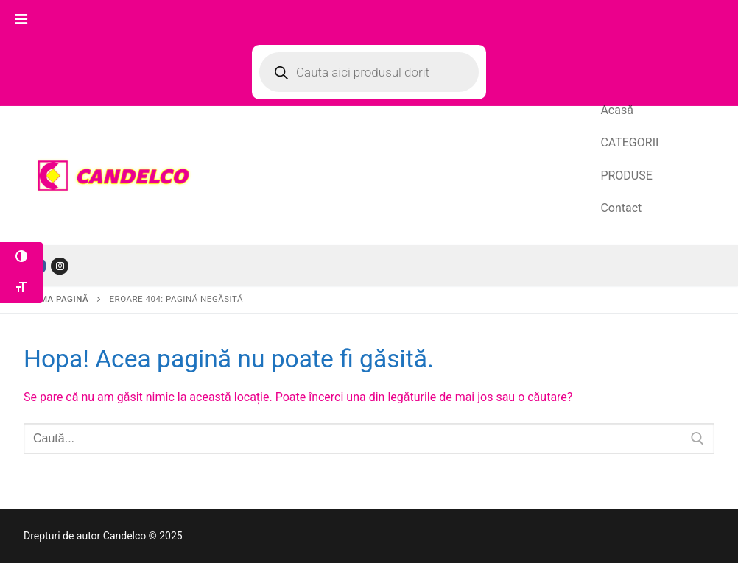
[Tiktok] (59, 266)
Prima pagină (57, 299)
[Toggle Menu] (21, 19)
